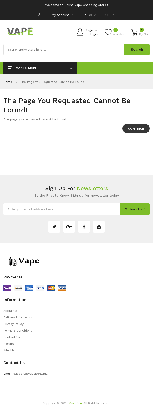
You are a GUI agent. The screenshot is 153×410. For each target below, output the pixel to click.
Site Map (10, 350)
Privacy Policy (13, 324)
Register (92, 30)
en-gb (89, 15)
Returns (9, 343)
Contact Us (11, 337)
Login (94, 34)
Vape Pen (75, 403)
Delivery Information (18, 317)
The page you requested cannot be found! (52, 82)
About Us (10, 310)
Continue (136, 128)
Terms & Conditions (17, 330)
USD (110, 15)
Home (7, 82)
